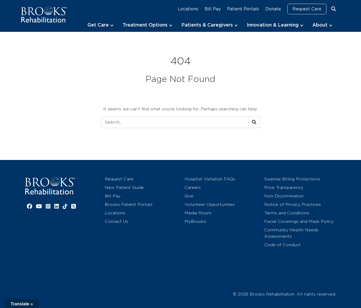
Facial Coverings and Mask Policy (299, 221)
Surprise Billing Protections (292, 179)
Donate (273, 8)
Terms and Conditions (286, 213)
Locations (188, 8)
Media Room (197, 213)
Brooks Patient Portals (129, 204)
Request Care (306, 8)
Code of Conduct (282, 244)
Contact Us (116, 221)
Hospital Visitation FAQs (209, 179)
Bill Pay (213, 8)
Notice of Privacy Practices (292, 204)
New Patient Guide (124, 187)
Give (189, 196)
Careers (192, 187)
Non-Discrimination (284, 196)
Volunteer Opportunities (209, 204)
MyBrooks (195, 221)
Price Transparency (283, 187)
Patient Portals (243, 8)
